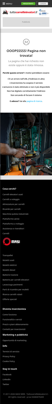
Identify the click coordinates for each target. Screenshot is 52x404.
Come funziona (10, 314)
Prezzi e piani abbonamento (15, 324)
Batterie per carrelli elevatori (16, 279)
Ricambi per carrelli (12, 209)
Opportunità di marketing (14, 340)
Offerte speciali (10, 299)
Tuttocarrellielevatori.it (25, 12)
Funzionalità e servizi (12, 319)
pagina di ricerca (34, 101)
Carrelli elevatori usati (13, 194)
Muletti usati (8, 260)
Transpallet (8, 255)
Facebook (7, 374)
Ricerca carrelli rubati (12, 294)
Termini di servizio (11, 351)
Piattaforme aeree (11, 218)
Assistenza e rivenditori (13, 228)
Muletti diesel (9, 270)
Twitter (6, 384)
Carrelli (6, 233)
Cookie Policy (9, 361)
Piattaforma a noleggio (13, 223)
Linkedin (7, 379)
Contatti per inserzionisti (14, 329)
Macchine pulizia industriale (15, 214)
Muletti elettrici (10, 265)
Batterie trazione (10, 275)
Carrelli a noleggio (11, 199)
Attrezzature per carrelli (14, 204)
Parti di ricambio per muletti (16, 289)
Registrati (28, 4)
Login (43, 4)
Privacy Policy (9, 356)
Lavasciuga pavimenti (13, 284)
